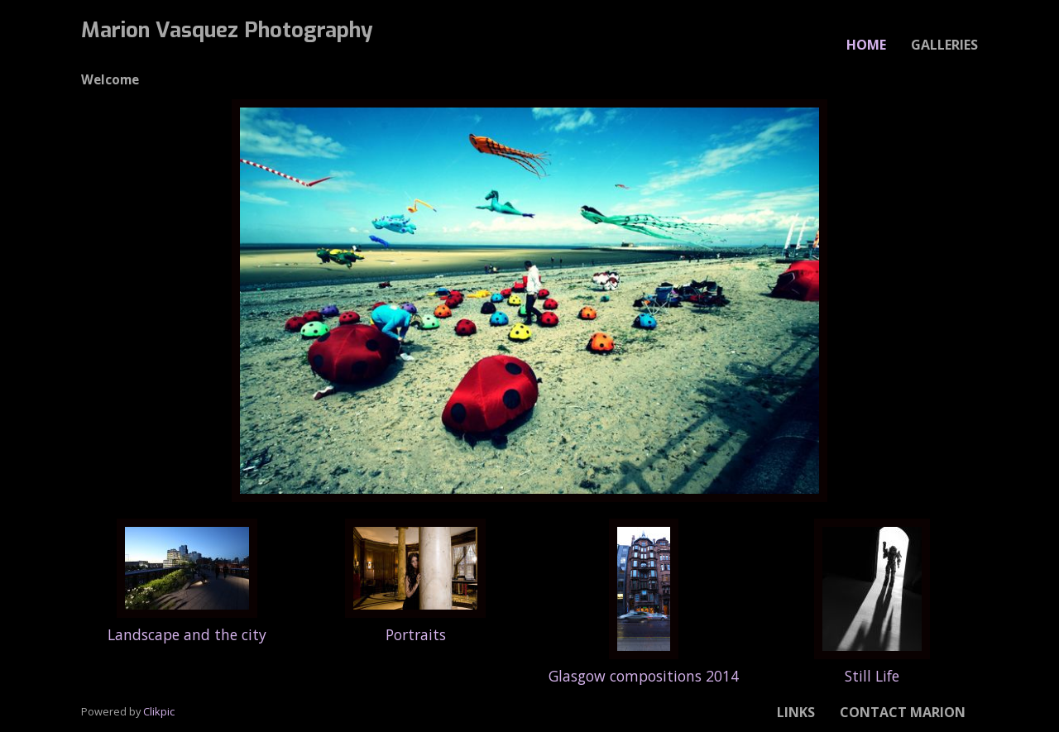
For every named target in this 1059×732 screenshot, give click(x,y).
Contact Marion (903, 712)
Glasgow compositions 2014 (644, 676)
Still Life (872, 676)
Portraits (416, 634)
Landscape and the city (187, 634)
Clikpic (159, 711)
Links (796, 712)
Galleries (944, 45)
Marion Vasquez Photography (227, 30)
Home (866, 45)
